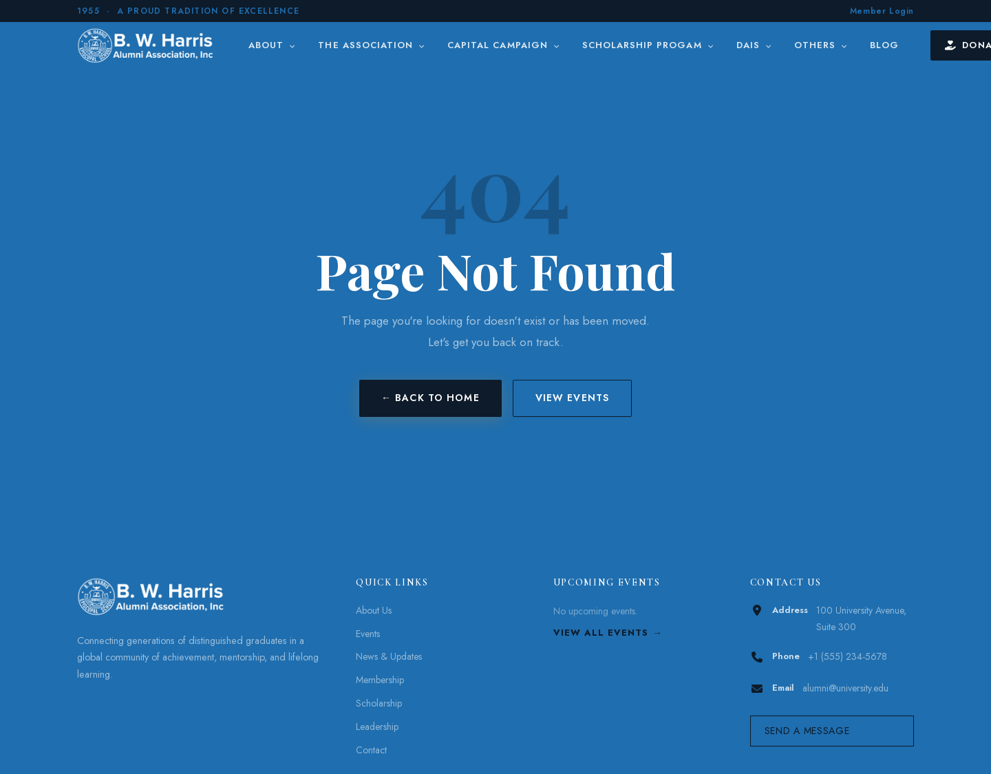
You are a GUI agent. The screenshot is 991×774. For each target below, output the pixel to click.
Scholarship (379, 703)
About (272, 45)
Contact (371, 750)
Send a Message (807, 731)
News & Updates (389, 656)
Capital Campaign (503, 45)
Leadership (377, 726)
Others (821, 45)
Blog (884, 45)
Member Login (882, 11)
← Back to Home (430, 398)
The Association (371, 45)
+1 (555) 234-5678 (847, 656)
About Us (374, 610)
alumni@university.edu (845, 688)
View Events (572, 398)
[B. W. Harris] (147, 45)
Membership (380, 680)
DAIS (754, 45)
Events (368, 634)
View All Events (601, 632)
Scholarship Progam (648, 45)
